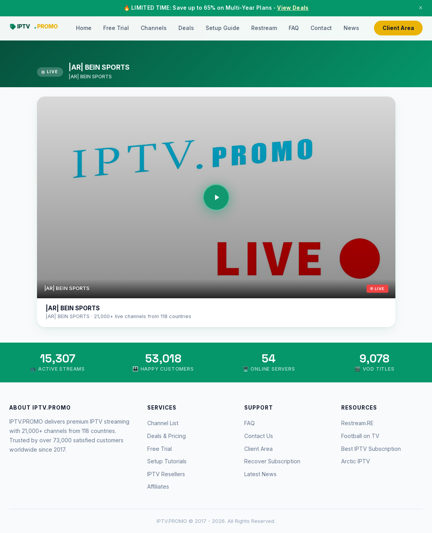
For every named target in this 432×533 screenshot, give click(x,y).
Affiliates (158, 486)
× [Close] (421, 8)
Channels (154, 28)
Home (84, 28)
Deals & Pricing (166, 436)
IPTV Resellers (166, 474)
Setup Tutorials (167, 461)
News (351, 28)
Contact (321, 28)
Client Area (398, 28)
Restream (264, 28)
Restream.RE (357, 423)
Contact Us (258, 436)
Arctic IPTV (355, 461)
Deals (186, 28)
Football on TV (360, 436)
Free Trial (116, 28)
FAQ (294, 28)
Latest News (260, 474)
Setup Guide (223, 28)
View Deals (293, 8)
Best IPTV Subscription (371, 448)
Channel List (162, 423)
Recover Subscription (272, 461)
